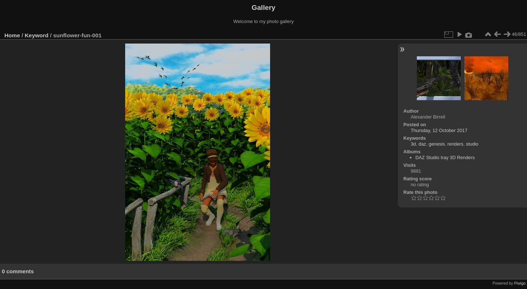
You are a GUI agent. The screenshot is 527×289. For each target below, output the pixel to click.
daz (422, 144)
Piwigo (520, 283)
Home (12, 35)
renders (455, 144)
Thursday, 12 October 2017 (439, 130)
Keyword (37, 35)
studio (472, 144)
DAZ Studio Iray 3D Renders (445, 157)
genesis (437, 144)
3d (413, 144)
